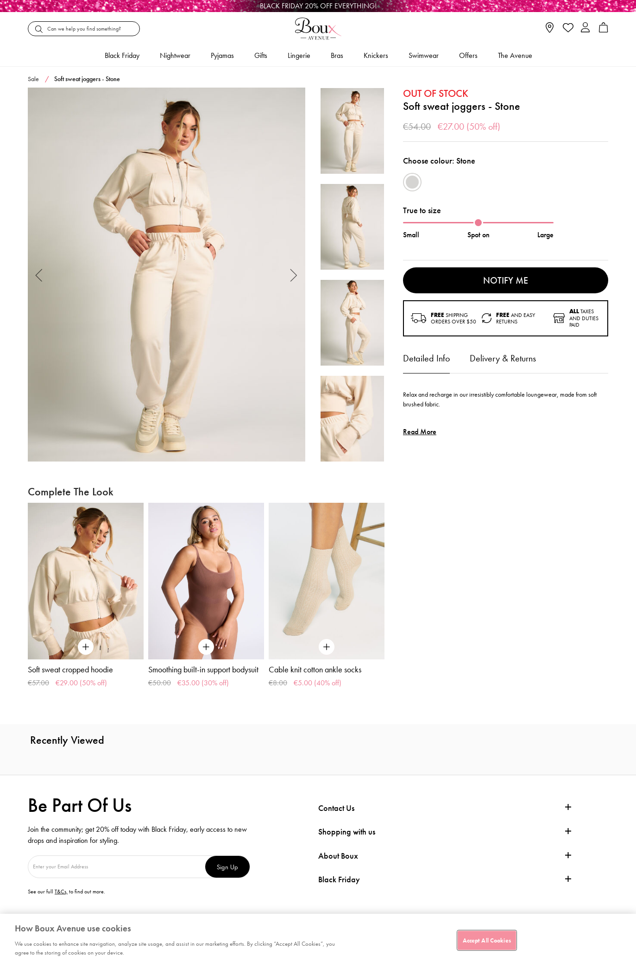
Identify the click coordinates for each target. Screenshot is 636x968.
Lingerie (299, 55)
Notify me (505, 280)
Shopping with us (346, 831)
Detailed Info (426, 358)
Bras (337, 55)
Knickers (376, 55)
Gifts (260, 55)
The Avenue (515, 55)
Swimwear (424, 55)
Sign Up (227, 867)
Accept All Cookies (487, 940)
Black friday (122, 55)
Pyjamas (222, 55)
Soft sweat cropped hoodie (70, 669)
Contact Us (336, 808)
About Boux (338, 856)
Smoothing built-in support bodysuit (203, 669)
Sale (33, 79)
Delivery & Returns (503, 358)
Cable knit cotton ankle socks (315, 669)
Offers (468, 55)
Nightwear (175, 55)
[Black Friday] (318, 6)
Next (294, 274)
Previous (39, 274)
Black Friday (339, 879)
